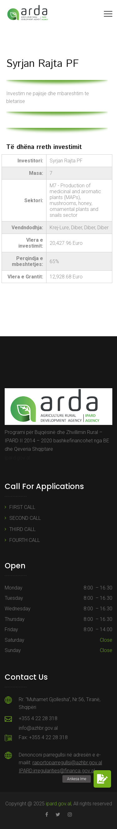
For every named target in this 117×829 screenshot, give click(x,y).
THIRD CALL (22, 529)
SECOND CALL (25, 518)
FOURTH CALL (24, 540)
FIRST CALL (22, 507)
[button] (102, 779)
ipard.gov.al (17, 458)
